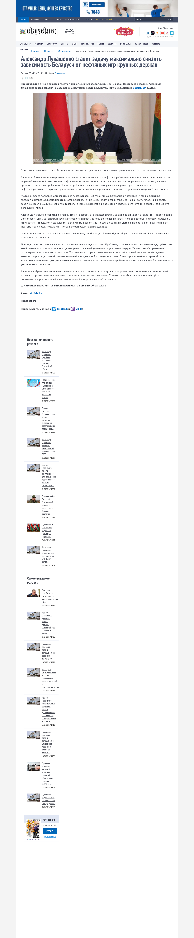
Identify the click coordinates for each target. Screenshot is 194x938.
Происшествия (87, 44)
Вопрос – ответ (141, 44)
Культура (64, 44)
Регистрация (169, 28)
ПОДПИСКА (35, 19)
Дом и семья (125, 44)
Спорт (74, 44)
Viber (76, 308)
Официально (25, 44)
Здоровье (112, 44)
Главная (35, 51)
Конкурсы (156, 44)
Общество (38, 44)
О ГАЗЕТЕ (47, 19)
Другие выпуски (49, 836)
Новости (48, 51)
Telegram (60, 308)
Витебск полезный (104, 19)
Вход (160, 28)
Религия (101, 44)
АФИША (58, 19)
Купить (50, 831)
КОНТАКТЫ (88, 19)
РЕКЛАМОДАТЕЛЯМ (73, 19)
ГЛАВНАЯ (23, 19)
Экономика (52, 44)
